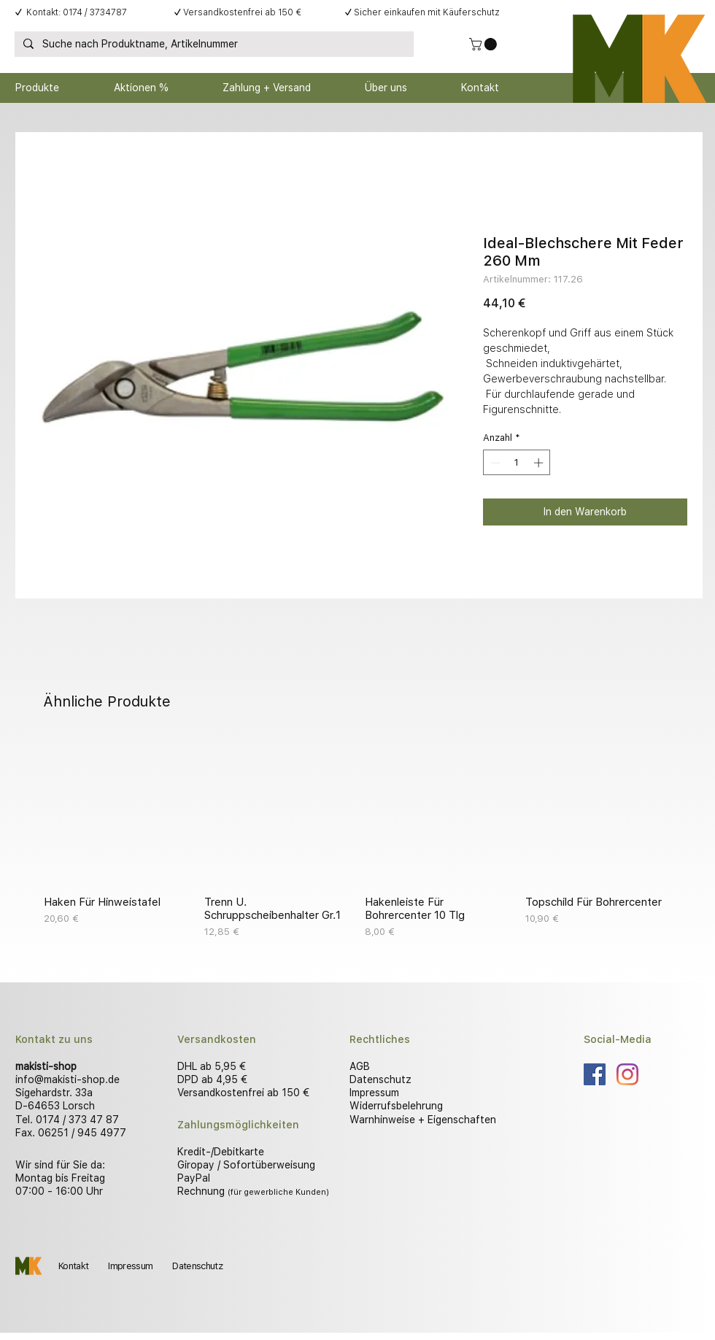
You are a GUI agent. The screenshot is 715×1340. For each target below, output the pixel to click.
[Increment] (540, 462)
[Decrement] (494, 462)
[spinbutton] (517, 462)
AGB (359, 1066)
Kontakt (73, 1265)
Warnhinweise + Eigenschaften (422, 1119)
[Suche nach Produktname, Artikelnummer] (212, 44)
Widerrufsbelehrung (396, 1106)
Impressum (374, 1092)
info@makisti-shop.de (67, 1079)
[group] (357, 838)
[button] (484, 44)
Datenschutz (380, 1079)
